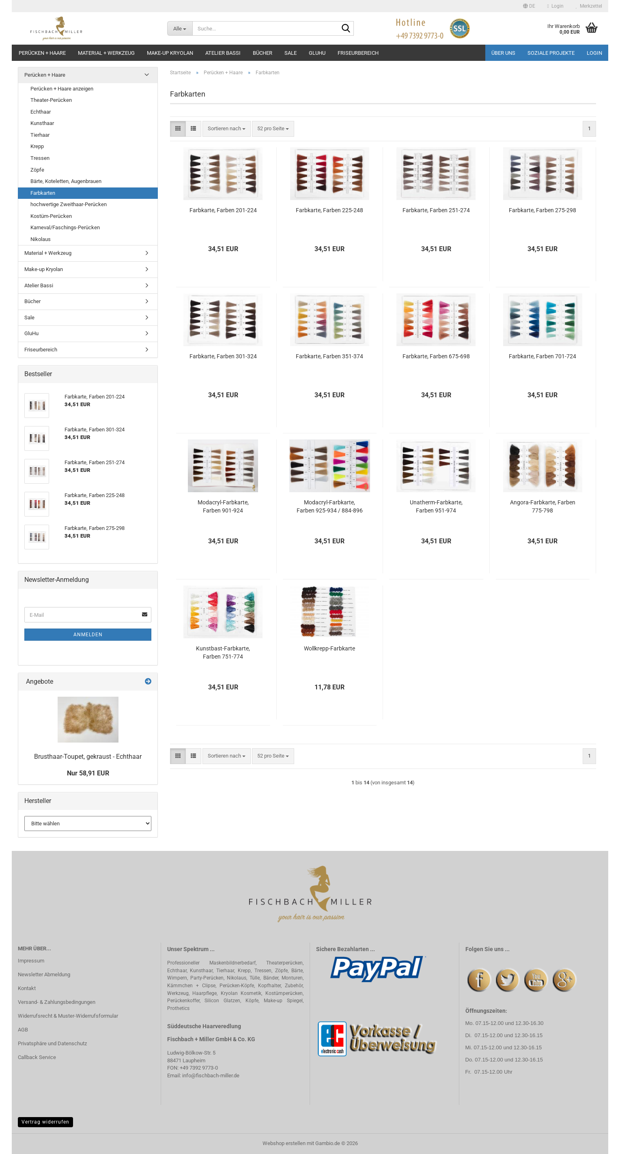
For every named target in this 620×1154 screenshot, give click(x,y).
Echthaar (40, 112)
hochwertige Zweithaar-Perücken (68, 204)
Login (594, 53)
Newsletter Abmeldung (44, 974)
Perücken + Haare (42, 53)
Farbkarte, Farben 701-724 (542, 356)
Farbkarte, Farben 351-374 (329, 356)
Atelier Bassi (223, 53)
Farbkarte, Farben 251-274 (436, 210)
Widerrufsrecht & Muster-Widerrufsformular (68, 1016)
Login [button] (555, 6)
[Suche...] (180, 28)
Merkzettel (589, 6)
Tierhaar (40, 135)
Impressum (31, 961)
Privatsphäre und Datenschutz (52, 1043)
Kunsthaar (42, 123)
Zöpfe (37, 170)
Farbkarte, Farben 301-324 (223, 356)
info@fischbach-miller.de (210, 1075)
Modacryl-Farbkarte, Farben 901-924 (223, 506)
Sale (290, 53)
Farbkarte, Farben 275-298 (542, 210)
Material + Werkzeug (106, 53)
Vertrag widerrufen (45, 1122)
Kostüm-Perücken (51, 216)
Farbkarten (42, 193)
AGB (23, 1030)
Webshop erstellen (284, 1143)
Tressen (40, 158)
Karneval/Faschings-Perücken (65, 227)
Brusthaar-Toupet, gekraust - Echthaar (88, 756)
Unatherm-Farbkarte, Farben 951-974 (436, 506)
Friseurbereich (358, 53)
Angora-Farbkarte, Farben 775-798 (542, 506)
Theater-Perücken (51, 100)
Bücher (262, 53)
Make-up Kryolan (170, 53)
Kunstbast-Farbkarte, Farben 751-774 (223, 652)
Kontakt (27, 988)
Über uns (503, 53)
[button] (529, 6)
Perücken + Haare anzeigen (61, 89)
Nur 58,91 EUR (88, 773)
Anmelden (88, 634)
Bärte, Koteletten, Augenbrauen (65, 181)
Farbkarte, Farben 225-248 (329, 210)
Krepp (37, 146)
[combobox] (226, 129)
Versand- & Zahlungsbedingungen (56, 1002)
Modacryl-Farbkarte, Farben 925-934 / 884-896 (330, 506)
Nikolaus (40, 239)
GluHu (317, 53)
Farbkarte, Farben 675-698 (436, 356)
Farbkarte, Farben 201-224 (223, 210)
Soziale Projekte (551, 53)
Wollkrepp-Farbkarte (329, 648)
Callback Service (37, 1057)
